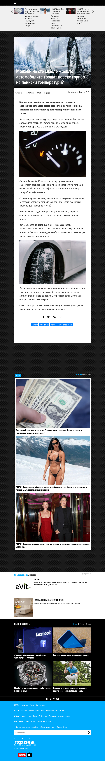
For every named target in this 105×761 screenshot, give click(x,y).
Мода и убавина (32, 715)
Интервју (65, 726)
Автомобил (44, 326)
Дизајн (68, 715)
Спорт (16, 710)
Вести (16, 704)
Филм (27, 721)
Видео (59, 726)
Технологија (25, 726)
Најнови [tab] (79, 375)
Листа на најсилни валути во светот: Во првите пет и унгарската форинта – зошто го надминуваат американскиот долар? (32, 17)
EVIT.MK (37, 579)
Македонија (24, 704)
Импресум (17, 738)
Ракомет (36, 710)
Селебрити (40, 721)
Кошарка (30, 710)
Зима (53, 326)
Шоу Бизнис (19, 721)
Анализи (42, 704)
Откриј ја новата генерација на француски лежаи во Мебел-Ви (57, 603)
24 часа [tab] (75, 624)
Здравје (24, 715)
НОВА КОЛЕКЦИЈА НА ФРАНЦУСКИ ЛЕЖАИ (49, 600)
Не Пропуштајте (22, 623)
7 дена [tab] (82, 624)
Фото (53, 726)
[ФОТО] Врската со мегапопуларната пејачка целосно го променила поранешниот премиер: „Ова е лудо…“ (83, 16)
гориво (35, 326)
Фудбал (23, 710)
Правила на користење (21, 747)
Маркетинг (25, 738)
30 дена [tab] (88, 624)
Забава (42, 726)
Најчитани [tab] (87, 375)
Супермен (19, 93)
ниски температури (64, 326)
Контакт (33, 738)
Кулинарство (60, 715)
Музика (33, 721)
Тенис (43, 710)
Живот (17, 715)
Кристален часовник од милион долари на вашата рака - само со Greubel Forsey (70, 688)
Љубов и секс (43, 715)
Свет (37, 704)
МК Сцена (48, 721)
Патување (52, 715)
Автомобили (34, 726)
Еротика (48, 726)
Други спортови (59, 710)
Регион (32, 704)
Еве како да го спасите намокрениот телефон (69, 654)
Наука (18, 726)
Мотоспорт (49, 710)
